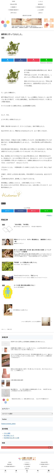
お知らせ (27, 468)
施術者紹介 (9, 464)
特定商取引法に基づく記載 (11, 438)
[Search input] (25, 447)
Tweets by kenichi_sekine (8, 423)
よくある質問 (27, 466)
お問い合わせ (44, 466)
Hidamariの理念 (44, 462)
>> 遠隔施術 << (27, 464)
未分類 (3, 203)
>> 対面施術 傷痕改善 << (9, 466)
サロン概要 (7, 433)
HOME (9, 462)
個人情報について (9, 435)
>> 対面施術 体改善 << (44, 464)
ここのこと (27, 462)
